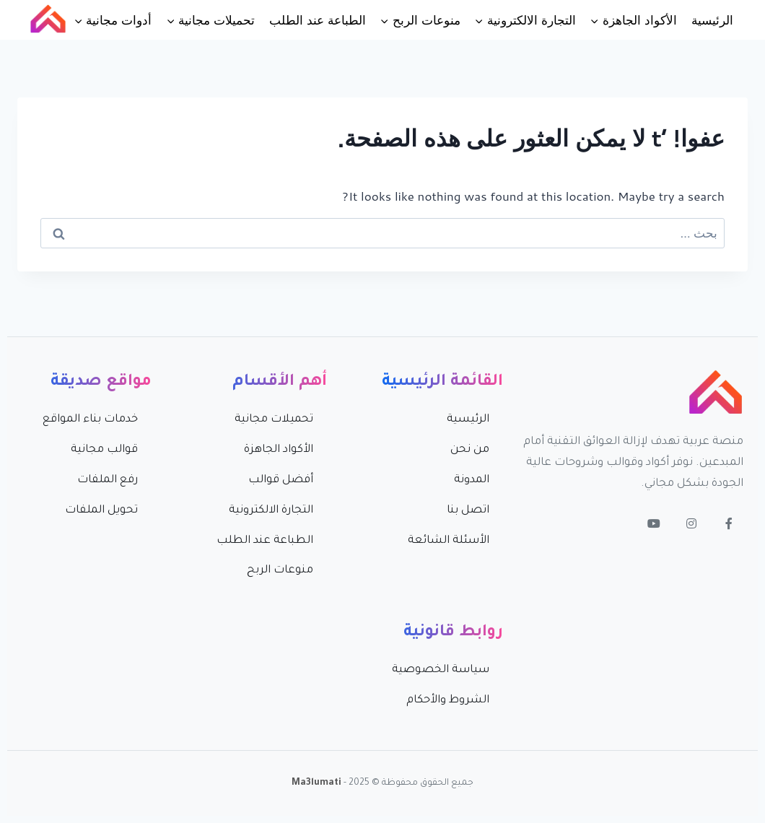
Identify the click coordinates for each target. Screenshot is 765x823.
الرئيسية (712, 19)
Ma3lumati (316, 783)
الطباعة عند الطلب (317, 19)
